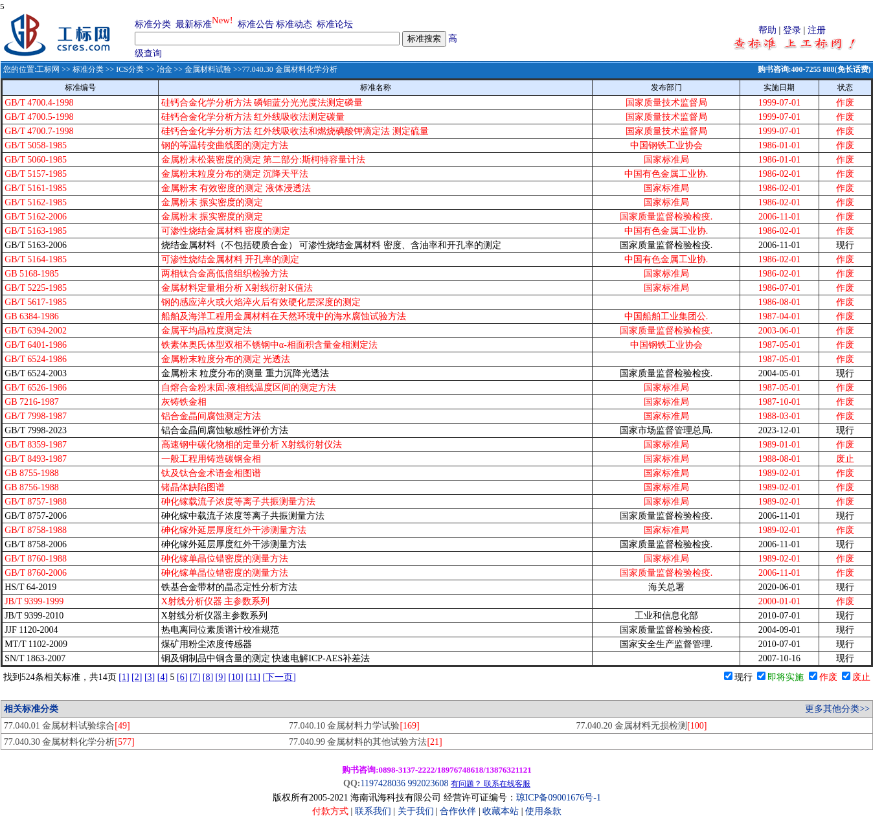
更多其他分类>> (837, 709)
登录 (792, 30)
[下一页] (279, 677)
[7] (195, 677)
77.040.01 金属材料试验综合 (67, 726)
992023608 (427, 783)
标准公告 (256, 24)
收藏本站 (500, 811)
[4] (162, 677)
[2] (136, 677)
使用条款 (543, 811)
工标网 (48, 69)
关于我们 (417, 811)
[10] (235, 677)
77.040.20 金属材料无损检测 (641, 726)
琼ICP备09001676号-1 (558, 797)
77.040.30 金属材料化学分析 (69, 742)
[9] (221, 677)
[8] (208, 677)
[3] (149, 677)
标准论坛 (335, 24)
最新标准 (194, 24)
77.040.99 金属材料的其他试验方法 (365, 742)
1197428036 (382, 783)
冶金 (164, 69)
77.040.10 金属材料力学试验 (354, 726)
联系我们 (373, 811)
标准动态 (294, 24)
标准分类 (153, 24)
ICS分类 (130, 69)
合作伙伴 (458, 811)
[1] (124, 677)
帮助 (767, 30)
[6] (182, 677)
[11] (252, 677)
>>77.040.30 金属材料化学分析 (284, 69)
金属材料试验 (208, 69)
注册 (817, 30)
